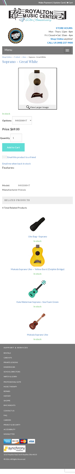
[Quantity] (16, 138)
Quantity (5, 138)
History (7, 396)
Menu (8, 48)
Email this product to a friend (21, 157)
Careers (7, 420)
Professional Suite (12, 382)
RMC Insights (9, 405)
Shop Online (7, 57)
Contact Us (9, 411)
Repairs (7, 391)
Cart (70, 2)
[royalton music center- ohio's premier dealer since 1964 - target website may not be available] (37, 15)
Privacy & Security (12, 425)
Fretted (17, 57)
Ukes (24, 57)
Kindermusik (9, 367)
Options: (7, 120)
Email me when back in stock (16, 163)
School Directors (12, 372)
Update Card (59, 2)
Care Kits (8, 358)
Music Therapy (10, 386)
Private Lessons (11, 362)
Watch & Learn (10, 376)
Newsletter (9, 434)
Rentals (7, 353)
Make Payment (45, 2)
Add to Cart (13, 147)
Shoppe (7, 401)
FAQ (5, 415)
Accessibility (9, 429)
